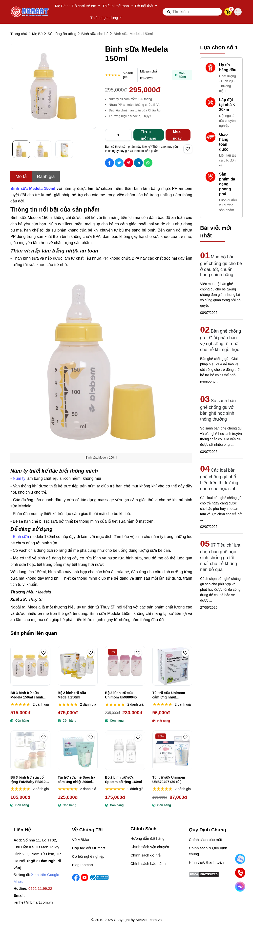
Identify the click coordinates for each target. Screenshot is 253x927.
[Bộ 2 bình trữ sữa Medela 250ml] (78, 666)
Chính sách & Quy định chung (208, 851)
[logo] (30, 12)
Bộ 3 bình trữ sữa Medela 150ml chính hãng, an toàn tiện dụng (30, 695)
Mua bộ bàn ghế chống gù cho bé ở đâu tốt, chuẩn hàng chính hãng (221, 265)
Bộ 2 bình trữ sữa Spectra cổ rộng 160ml (123, 779)
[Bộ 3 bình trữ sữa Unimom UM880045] (125, 666)
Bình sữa (21, 537)
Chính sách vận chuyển (149, 847)
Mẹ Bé (62, 6)
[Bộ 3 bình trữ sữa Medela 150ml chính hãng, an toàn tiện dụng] (30, 666)
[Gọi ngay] (240, 873)
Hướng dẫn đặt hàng (147, 838)
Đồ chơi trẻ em (86, 6)
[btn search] (169, 12)
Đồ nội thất (146, 6)
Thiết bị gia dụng (106, 17)
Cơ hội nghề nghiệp (88, 856)
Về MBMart (81, 840)
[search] (192, 12)
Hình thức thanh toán (206, 862)
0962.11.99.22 (40, 888)
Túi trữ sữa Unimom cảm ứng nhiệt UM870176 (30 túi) (168, 695)
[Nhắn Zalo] (240, 859)
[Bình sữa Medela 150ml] (32, 188)
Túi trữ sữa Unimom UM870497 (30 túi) (168, 779)
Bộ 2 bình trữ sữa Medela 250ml (72, 695)
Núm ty (19, 478)
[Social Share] (109, 162)
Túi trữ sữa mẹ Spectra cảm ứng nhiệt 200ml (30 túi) (76, 779)
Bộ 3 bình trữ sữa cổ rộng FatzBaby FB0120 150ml (28, 779)
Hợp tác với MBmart (88, 848)
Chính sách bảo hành (148, 863)
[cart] (228, 12)
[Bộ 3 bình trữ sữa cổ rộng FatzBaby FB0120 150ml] (30, 750)
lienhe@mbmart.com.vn (33, 902)
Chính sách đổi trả (145, 855)
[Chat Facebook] (240, 886)
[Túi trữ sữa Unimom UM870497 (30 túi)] (172, 750)
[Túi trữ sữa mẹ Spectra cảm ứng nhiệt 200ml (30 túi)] (78, 750)
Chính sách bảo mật (205, 840)
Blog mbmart (82, 865)
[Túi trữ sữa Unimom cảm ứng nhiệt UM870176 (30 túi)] (172, 666)
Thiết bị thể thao (117, 6)
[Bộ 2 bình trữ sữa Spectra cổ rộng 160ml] (125, 750)
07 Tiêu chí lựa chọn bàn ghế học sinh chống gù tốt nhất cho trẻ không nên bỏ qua (220, 557)
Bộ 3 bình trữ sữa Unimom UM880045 (121, 695)
